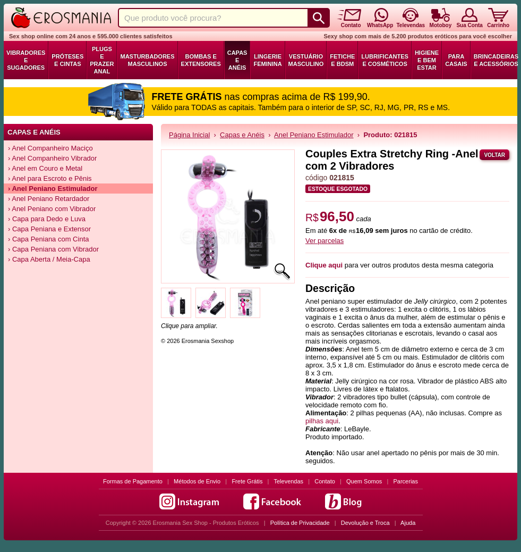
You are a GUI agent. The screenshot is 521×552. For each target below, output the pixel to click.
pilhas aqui (321, 421)
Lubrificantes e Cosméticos (384, 60)
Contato (324, 481)
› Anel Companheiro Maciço (50, 148)
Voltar (494, 155)
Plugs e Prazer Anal (102, 60)
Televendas (288, 481)
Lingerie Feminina (267, 60)
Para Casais (456, 60)
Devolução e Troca (365, 523)
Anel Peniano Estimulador (314, 135)
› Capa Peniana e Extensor (49, 229)
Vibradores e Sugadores (25, 60)
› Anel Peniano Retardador (48, 199)
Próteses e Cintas (67, 60)
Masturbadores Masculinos (147, 60)
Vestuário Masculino (306, 60)
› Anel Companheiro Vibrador (52, 158)
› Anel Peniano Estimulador (53, 189)
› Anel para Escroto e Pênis (50, 178)
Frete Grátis (247, 481)
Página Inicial (189, 135)
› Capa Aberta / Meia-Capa (49, 259)
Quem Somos (364, 481)
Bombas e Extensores (201, 60)
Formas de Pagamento (133, 481)
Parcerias (406, 481)
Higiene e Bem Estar (427, 60)
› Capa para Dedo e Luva (47, 219)
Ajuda (407, 523)
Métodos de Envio (197, 481)
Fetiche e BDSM (342, 60)
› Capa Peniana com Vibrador (53, 249)
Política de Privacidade (300, 523)
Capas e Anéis (237, 60)
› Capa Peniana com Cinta (48, 239)
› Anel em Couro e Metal (45, 168)
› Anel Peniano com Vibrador (52, 209)
